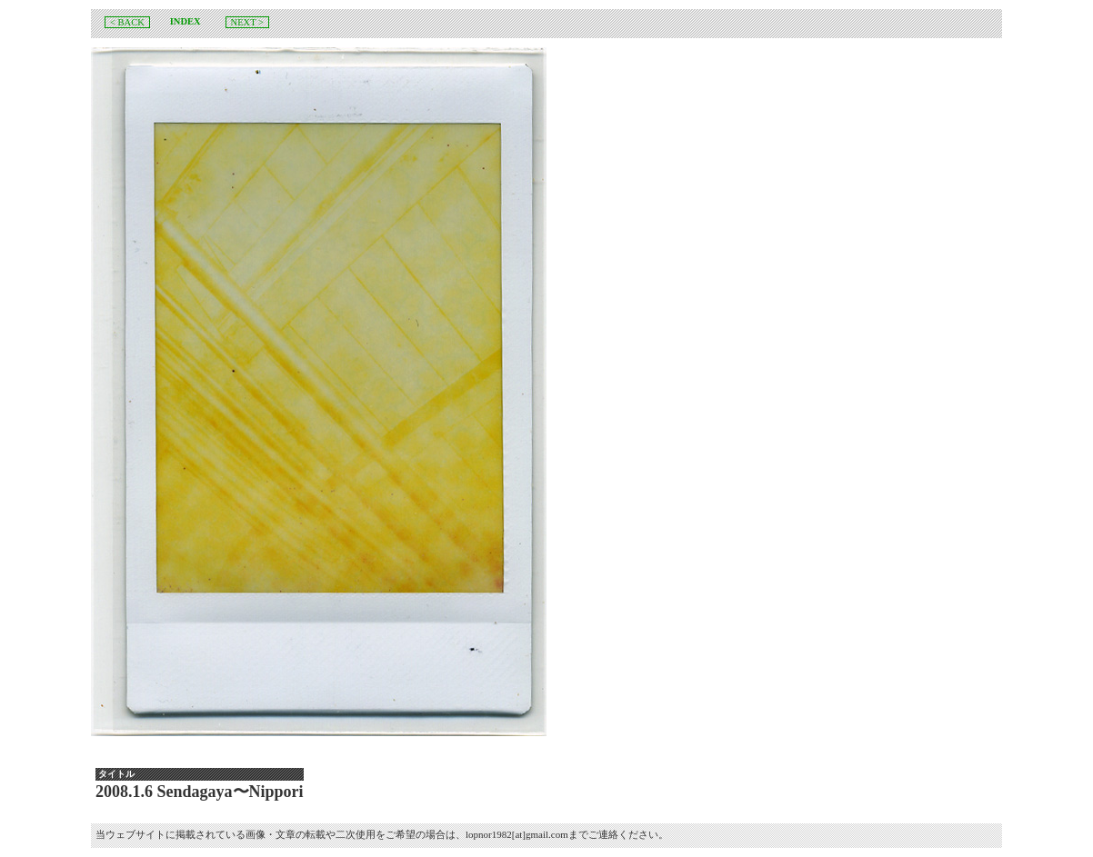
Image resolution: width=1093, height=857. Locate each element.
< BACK (127, 22)
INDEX (185, 21)
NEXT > (247, 22)
